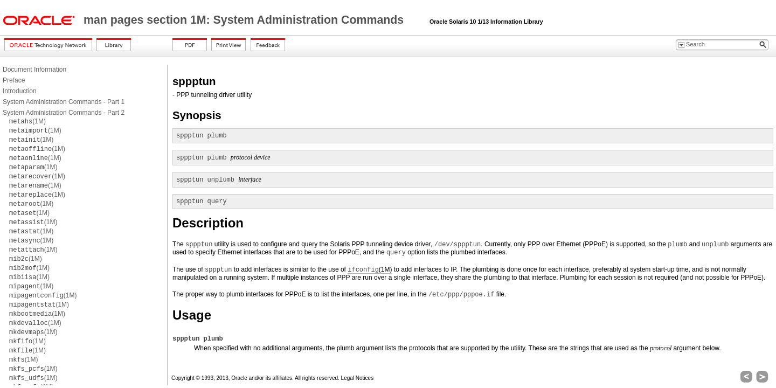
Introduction (20, 91)
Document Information (34, 69)
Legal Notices (357, 378)
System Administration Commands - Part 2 (63, 112)
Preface (14, 80)
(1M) (27, 121)
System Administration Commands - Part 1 (63, 102)
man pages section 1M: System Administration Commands (245, 19)
